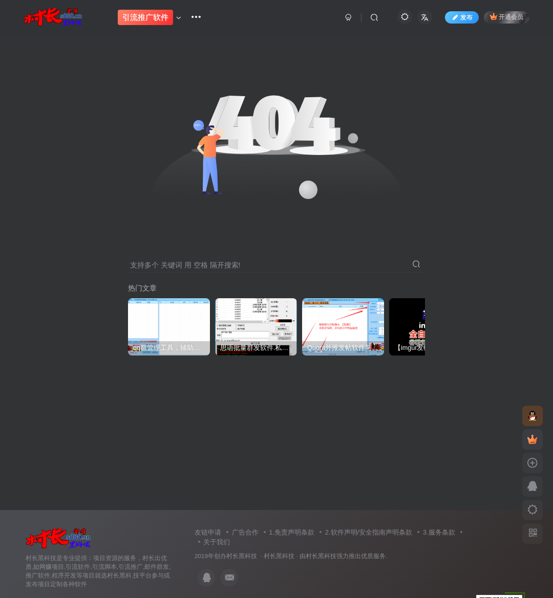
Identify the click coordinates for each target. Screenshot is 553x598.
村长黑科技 (279, 555)
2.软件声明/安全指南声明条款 (368, 532)
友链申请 (208, 532)
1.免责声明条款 (291, 532)
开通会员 (506, 16)
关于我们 (216, 542)
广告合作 (245, 532)
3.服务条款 (439, 532)
